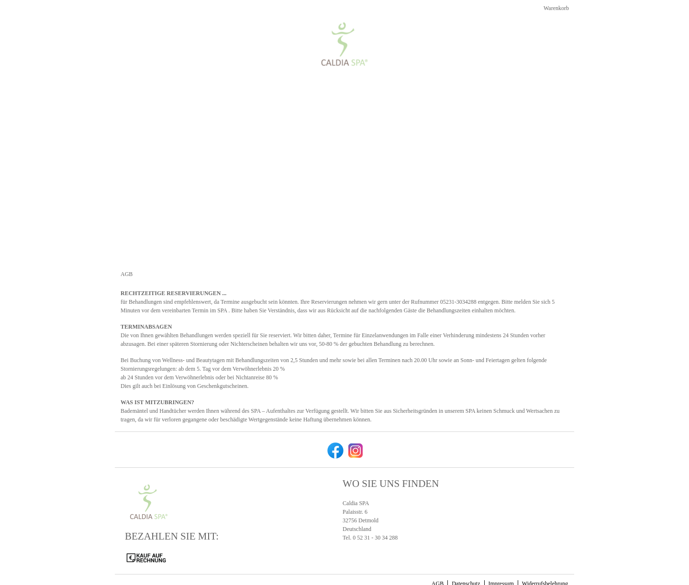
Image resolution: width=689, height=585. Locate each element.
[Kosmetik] (463, 38)
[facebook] (334, 433)
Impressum (501, 567)
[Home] (424, 38)
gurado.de (483, 576)
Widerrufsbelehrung (545, 567)
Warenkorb (555, 15)
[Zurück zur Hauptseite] (529, 38)
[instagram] (354, 433)
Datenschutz (466, 567)
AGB (438, 567)
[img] (161, 28)
